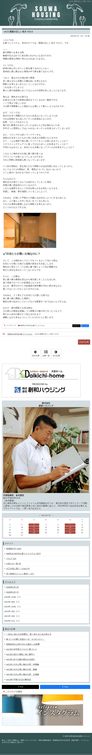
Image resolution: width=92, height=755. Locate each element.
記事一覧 (46, 356)
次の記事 (57, 353)
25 (34, 532)
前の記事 (36, 353)
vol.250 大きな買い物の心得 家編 (21, 669)
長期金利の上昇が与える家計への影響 (23, 644)
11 (34, 527)
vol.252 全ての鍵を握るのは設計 (20, 659)
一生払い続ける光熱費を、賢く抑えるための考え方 (28, 634)
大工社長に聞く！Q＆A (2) (18, 568)
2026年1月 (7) (12, 592)
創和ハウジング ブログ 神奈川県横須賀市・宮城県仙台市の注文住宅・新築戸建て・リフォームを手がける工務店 (46, 13)
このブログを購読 (13, 691)
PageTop (83, 342)
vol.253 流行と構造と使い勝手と (20, 654)
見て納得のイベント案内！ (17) (20, 574)
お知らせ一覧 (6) (13, 563)
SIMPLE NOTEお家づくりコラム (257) (23, 553)
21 (70, 530)
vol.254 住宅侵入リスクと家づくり (21, 649)
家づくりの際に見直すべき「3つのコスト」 (25, 639)
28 (70, 532)
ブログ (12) (11, 558)
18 (34, 530)
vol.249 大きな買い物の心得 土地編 (22, 674)
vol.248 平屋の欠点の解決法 (18, 679)
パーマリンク (11, 325)
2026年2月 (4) (12, 587)
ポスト (78, 326)
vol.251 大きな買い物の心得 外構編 (22, 664)
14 (70, 527)
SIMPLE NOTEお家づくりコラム (32, 325)
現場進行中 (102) (13, 548)
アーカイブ (10, 582)
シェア (86, 326)
